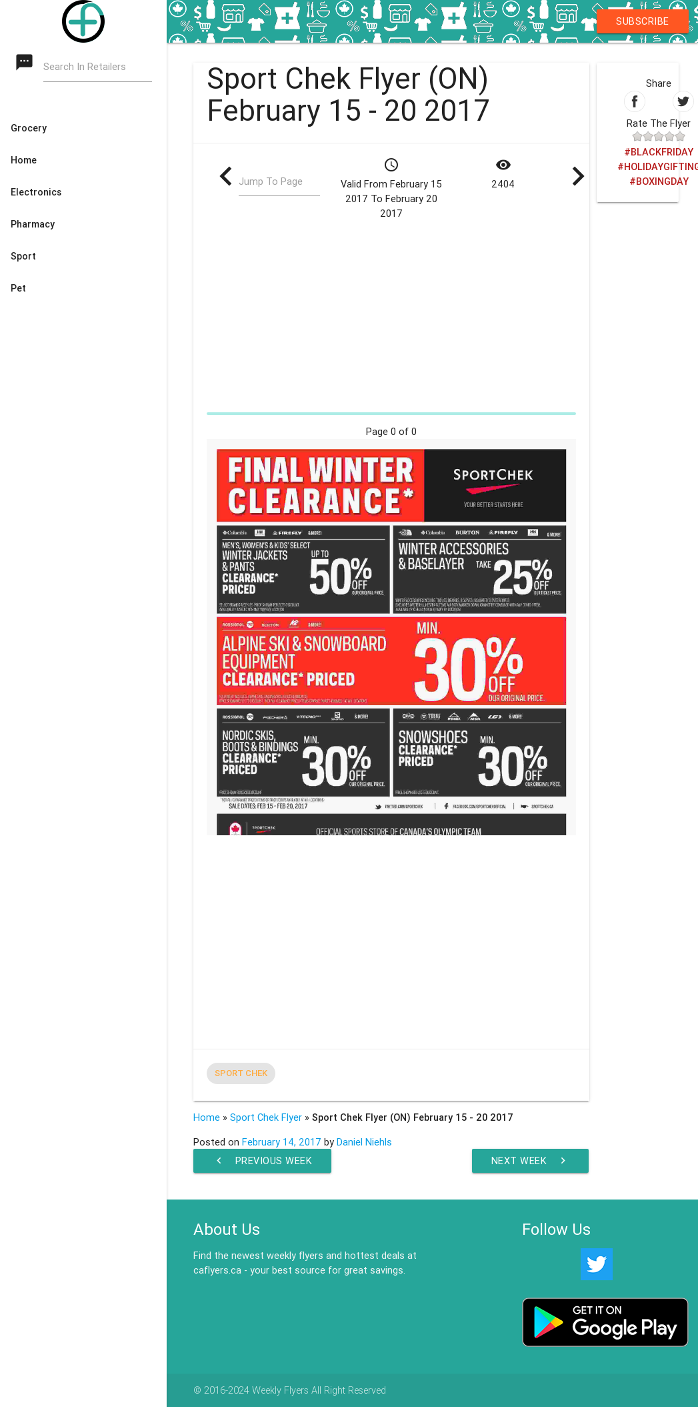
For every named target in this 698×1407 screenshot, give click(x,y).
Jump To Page (271, 181)
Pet (18, 288)
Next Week (530, 1161)
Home (24, 160)
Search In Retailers (84, 67)
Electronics (36, 192)
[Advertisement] (391, 313)
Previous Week (263, 1161)
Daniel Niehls (364, 1141)
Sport (23, 256)
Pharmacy (33, 224)
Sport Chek (241, 1073)
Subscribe (642, 21)
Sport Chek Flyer (266, 1117)
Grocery (29, 128)
